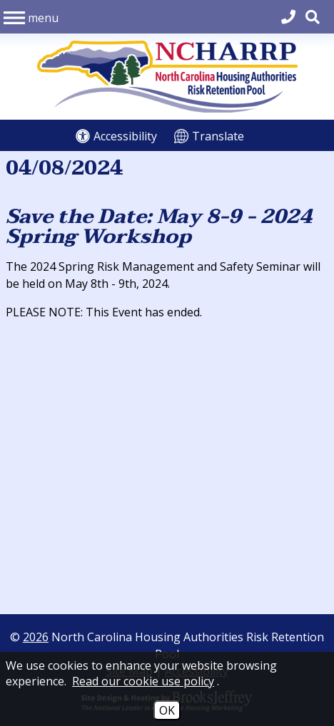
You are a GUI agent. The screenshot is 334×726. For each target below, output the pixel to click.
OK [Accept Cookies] (167, 710)
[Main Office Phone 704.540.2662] (288, 16)
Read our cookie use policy (143, 681)
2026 (36, 637)
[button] (31, 16)
